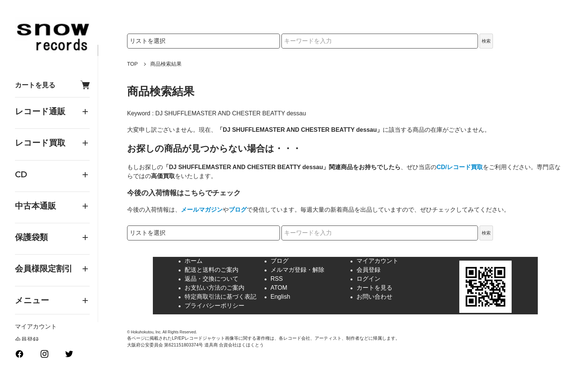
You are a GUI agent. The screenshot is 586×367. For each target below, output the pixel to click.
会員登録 (27, 339)
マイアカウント (36, 326)
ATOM (279, 288)
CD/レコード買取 (460, 167)
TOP (132, 64)
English (280, 297)
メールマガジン (202, 209)
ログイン (368, 279)
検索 (486, 41)
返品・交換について (211, 279)
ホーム (194, 261)
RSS (277, 279)
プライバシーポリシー (214, 306)
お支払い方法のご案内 (214, 288)
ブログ (238, 209)
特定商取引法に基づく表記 (220, 297)
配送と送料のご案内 (211, 270)
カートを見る (52, 85)
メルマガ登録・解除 (297, 270)
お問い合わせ (374, 297)
